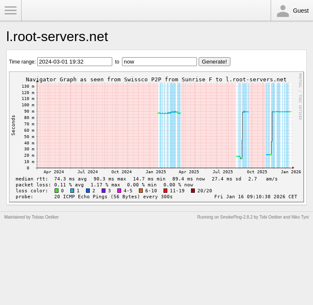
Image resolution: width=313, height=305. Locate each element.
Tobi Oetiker (270, 217)
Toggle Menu (10, 10)
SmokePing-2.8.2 (236, 217)
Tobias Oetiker (45, 217)
